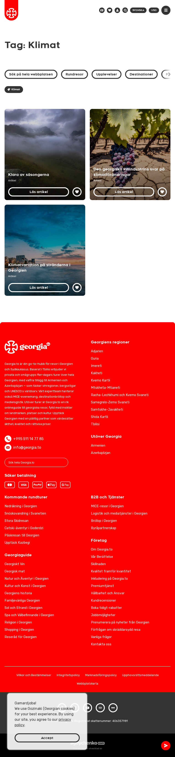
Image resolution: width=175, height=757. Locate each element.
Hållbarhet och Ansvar (107, 593)
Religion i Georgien (18, 622)
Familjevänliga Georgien (22, 601)
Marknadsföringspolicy (101, 675)
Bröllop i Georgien (104, 521)
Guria (95, 358)
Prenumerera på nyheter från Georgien (120, 622)
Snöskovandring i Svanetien (25, 513)
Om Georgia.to (102, 549)
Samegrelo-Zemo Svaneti (110, 402)
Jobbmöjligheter (103, 615)
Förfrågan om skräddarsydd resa (115, 630)
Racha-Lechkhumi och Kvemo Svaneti (120, 395)
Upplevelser (106, 74)
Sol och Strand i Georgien (23, 608)
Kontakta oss (101, 644)
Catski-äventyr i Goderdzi (24, 528)
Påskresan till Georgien (22, 535)
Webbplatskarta (87, 683)
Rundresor (74, 74)
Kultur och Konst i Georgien (25, 586)
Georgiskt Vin (15, 564)
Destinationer (141, 74)
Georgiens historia (18, 593)
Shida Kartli (99, 417)
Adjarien (97, 351)
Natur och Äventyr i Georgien (27, 579)
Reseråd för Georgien (21, 637)
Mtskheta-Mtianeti (105, 388)
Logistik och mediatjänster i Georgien (119, 513)
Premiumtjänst (102, 586)
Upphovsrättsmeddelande (140, 675)
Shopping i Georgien (19, 630)
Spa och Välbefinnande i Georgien (29, 615)
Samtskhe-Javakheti (107, 410)
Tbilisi (95, 424)
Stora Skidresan (16, 521)
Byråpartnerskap (103, 528)
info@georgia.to (23, 447)
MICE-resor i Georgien (107, 506)
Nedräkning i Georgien (21, 506)
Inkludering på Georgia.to (109, 579)
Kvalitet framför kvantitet (111, 571)
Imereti (96, 366)
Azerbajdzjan (100, 453)
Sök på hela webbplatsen (31, 74)
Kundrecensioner (103, 601)
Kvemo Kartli (100, 380)
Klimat (14, 89)
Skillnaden (98, 564)
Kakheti (96, 373)
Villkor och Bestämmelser (33, 675)
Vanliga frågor (101, 637)
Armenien (98, 446)
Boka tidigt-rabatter (106, 608)
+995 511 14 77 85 (24, 438)
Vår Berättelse (102, 557)
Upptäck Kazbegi (17, 543)
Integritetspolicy (68, 675)
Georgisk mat (15, 571)
